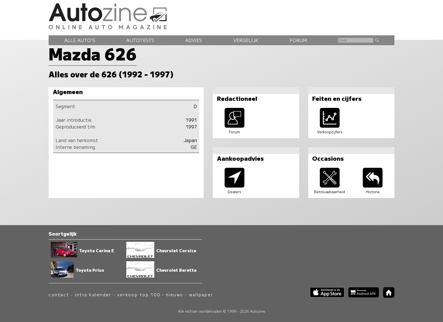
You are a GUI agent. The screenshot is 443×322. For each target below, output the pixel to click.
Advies (193, 40)
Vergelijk (246, 40)
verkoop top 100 (138, 294)
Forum (298, 40)
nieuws (174, 294)
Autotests (140, 40)
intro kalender (93, 294)
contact (59, 294)
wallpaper (201, 294)
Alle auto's (79, 40)
